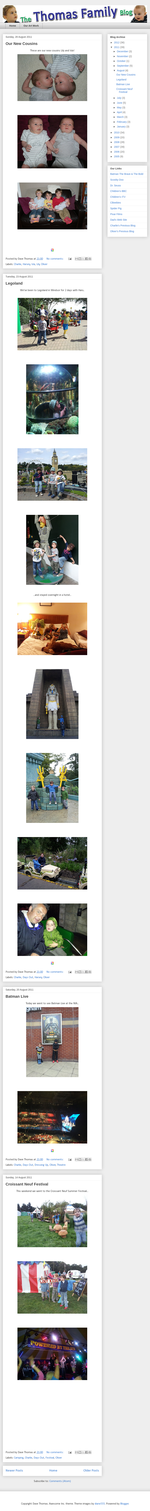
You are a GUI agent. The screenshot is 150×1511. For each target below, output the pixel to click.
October (121, 61)
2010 (117, 132)
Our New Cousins (22, 43)
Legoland (14, 283)
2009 (117, 137)
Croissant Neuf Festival (27, 1184)
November (123, 56)
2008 (117, 142)
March (120, 117)
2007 (117, 146)
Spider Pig (116, 208)
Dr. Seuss (115, 185)
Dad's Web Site (118, 219)
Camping (19, 1457)
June (120, 102)
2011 (117, 47)
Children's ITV (117, 196)
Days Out (28, 977)
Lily (38, 264)
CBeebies (115, 202)
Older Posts (91, 1470)
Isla (33, 264)
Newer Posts (14, 1470)
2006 (117, 151)
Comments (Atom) (60, 1481)
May (119, 107)
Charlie (17, 264)
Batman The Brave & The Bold (126, 174)
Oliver (44, 264)
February (122, 121)
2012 (117, 42)
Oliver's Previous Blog (122, 231)
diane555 (100, 1503)
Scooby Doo (116, 179)
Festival (50, 1457)
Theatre (61, 1165)
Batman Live (17, 996)
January (121, 126)
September (123, 65)
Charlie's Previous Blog (122, 225)
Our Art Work (31, 25)
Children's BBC (118, 191)
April (119, 112)
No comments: (55, 259)
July (119, 98)
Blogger (124, 1503)
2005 (117, 156)
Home (12, 25)
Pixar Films (116, 214)
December (123, 51)
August (121, 70)
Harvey (26, 264)
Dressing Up (41, 1165)
